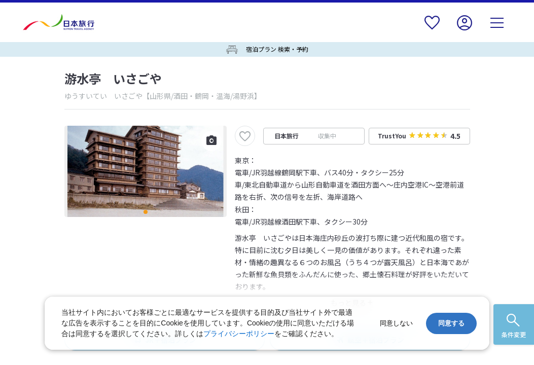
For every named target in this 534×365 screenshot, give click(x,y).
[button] (146, 212)
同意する (451, 323)
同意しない (396, 323)
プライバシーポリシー (238, 334)
